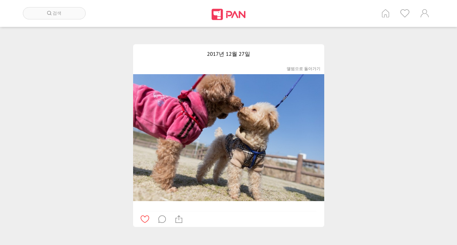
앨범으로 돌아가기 (303, 68)
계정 (424, 13)
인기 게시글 (405, 13)
